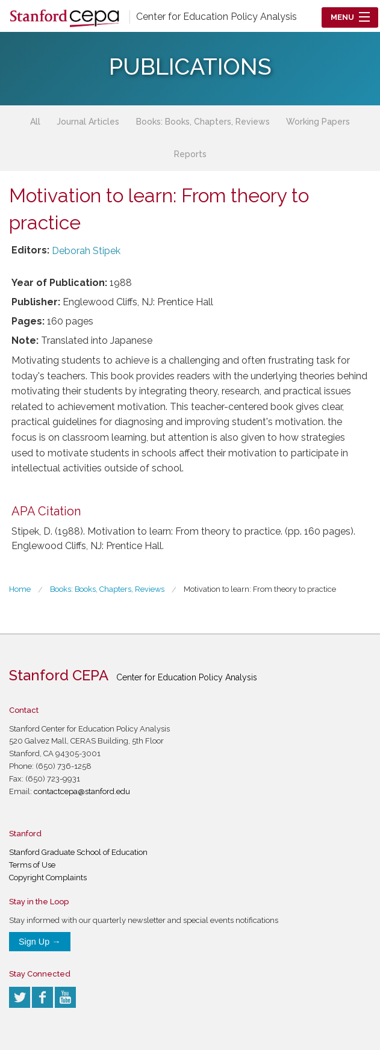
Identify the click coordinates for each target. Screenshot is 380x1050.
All (35, 121)
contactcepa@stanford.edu (82, 791)
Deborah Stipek (86, 250)
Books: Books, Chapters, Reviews (203, 121)
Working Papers (318, 121)
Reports (190, 154)
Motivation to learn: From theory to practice (260, 589)
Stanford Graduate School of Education (78, 852)
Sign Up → (40, 941)
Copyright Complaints (48, 877)
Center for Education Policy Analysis (216, 16)
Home (20, 589)
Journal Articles (88, 121)
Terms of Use (32, 864)
